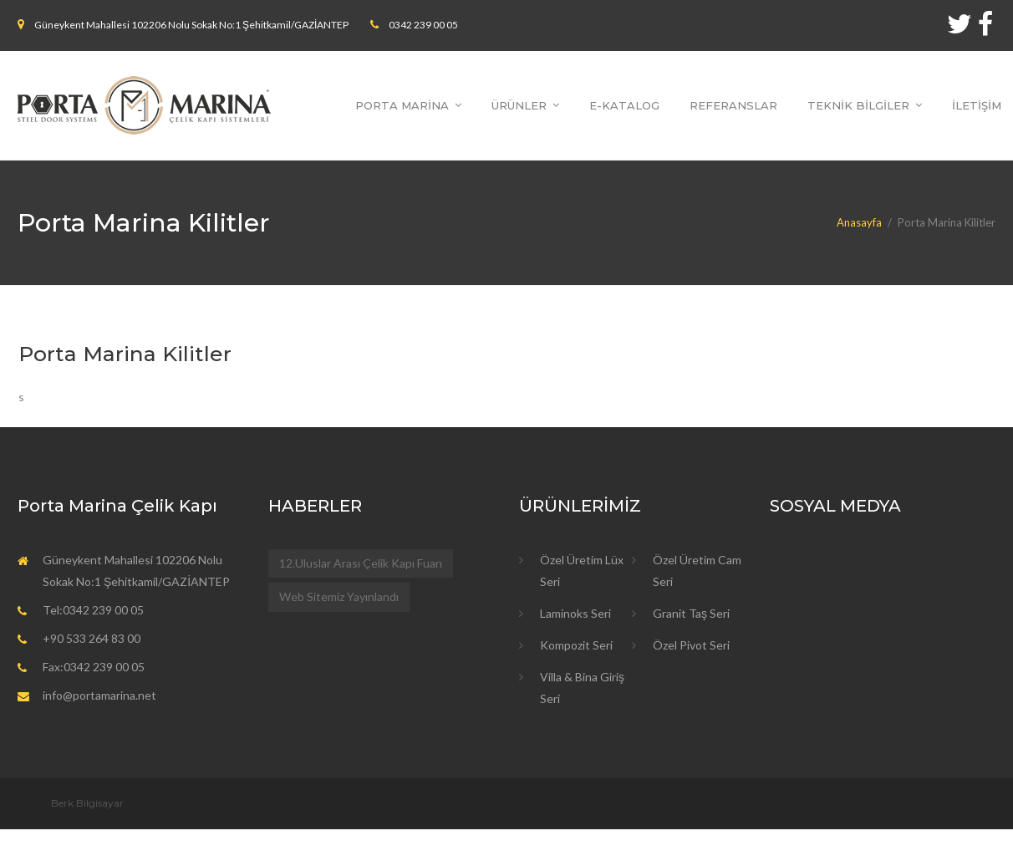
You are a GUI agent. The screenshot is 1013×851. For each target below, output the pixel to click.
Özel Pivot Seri (691, 645)
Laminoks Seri (575, 613)
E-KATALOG (624, 105)
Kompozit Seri (576, 645)
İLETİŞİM (976, 105)
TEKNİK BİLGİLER (858, 105)
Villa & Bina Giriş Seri (582, 688)
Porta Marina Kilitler (125, 353)
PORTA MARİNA (402, 105)
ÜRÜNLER (519, 105)
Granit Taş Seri (691, 613)
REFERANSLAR (733, 105)
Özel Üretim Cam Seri (697, 571)
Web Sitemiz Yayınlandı (339, 596)
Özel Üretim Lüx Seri (582, 571)
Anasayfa (859, 222)
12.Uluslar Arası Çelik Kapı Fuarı (360, 563)
